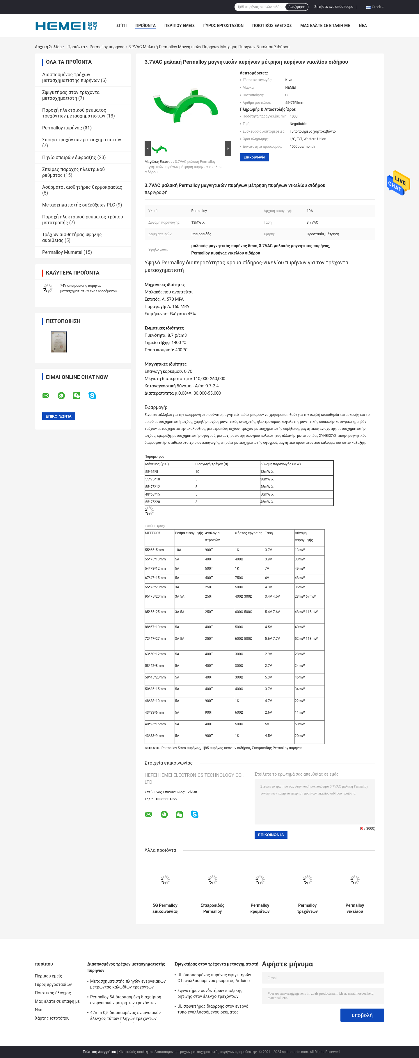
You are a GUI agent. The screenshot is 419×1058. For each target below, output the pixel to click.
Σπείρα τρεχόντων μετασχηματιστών (81, 140)
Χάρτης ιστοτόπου (52, 1018)
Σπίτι (121, 25)
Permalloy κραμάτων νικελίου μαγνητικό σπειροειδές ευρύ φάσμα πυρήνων (260, 908)
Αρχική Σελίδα (48, 46)
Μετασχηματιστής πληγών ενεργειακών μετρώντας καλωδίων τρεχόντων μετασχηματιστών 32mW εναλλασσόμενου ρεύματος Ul (128, 985)
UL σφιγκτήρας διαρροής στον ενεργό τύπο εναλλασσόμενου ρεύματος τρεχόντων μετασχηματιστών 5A (212, 1010)
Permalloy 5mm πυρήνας (180, 748)
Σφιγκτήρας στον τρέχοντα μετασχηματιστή (71, 95)
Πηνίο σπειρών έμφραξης (69, 157)
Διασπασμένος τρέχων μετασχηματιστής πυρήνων (71, 77)
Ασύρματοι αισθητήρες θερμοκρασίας (82, 187)
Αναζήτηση (296, 7)
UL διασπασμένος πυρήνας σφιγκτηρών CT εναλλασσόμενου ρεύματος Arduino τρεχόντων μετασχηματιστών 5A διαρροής (214, 978)
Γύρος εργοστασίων (223, 25)
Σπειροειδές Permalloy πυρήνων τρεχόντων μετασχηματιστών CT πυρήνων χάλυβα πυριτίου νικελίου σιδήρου (213, 908)
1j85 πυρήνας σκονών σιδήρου (226, 748)
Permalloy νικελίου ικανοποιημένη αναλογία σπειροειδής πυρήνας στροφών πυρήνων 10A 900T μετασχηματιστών (355, 908)
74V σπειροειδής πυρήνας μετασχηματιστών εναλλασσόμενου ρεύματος (88, 291)
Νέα (363, 25)
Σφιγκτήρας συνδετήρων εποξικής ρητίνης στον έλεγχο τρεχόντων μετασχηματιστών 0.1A (209, 994)
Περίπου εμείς (179, 25)
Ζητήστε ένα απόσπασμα (334, 7)
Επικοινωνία (254, 157)
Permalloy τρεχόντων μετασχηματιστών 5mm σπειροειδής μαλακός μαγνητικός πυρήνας (307, 908)
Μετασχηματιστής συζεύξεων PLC (78, 205)
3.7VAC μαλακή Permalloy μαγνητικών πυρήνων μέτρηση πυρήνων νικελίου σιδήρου (184, 167)
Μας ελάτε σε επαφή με (325, 25)
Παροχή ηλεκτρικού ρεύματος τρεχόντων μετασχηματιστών (74, 113)
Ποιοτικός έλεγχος (272, 25)
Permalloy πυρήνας (107, 46)
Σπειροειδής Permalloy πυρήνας (277, 748)
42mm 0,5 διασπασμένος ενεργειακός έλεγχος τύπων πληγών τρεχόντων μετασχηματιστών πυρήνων (125, 1016)
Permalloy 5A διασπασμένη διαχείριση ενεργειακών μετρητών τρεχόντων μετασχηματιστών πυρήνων (125, 1001)
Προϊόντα (145, 25)
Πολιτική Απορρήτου (99, 1052)
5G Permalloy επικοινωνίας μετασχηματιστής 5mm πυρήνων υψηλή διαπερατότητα (165, 908)
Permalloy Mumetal (62, 252)
